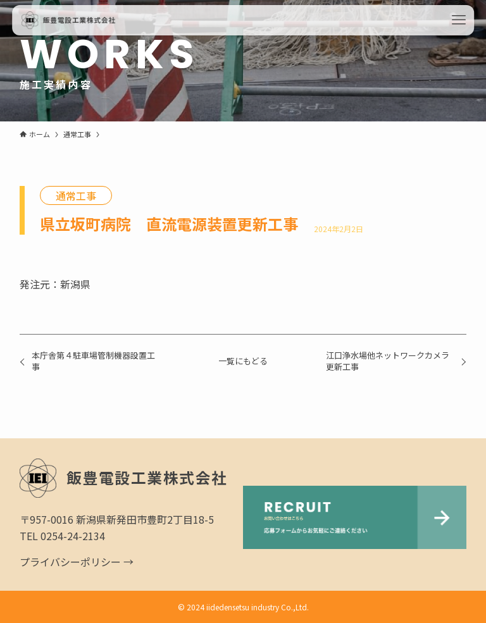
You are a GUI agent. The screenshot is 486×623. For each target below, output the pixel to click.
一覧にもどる (243, 361)
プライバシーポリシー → (77, 561)
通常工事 (76, 195)
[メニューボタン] (459, 20)
